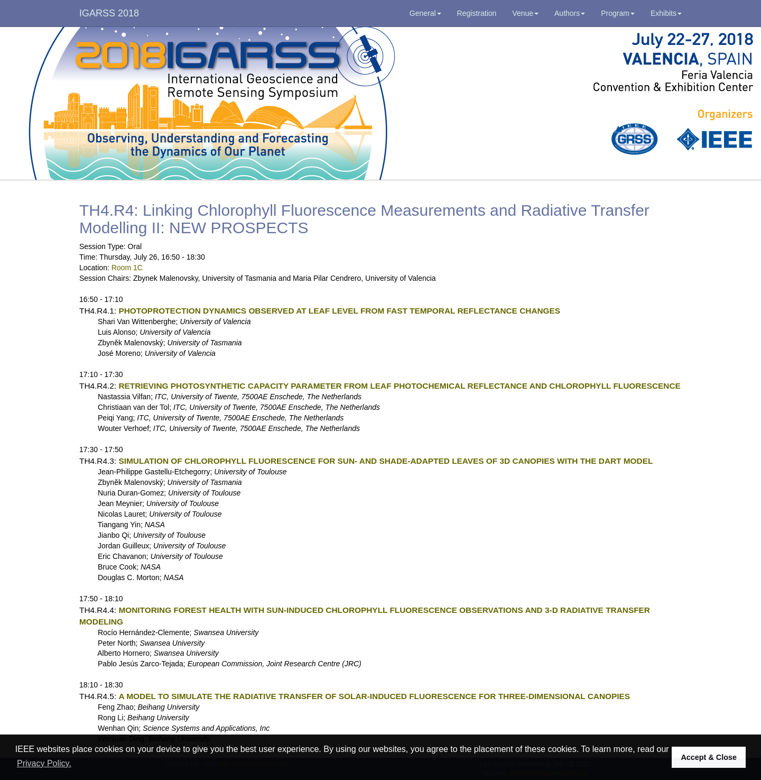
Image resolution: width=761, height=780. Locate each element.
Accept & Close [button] (709, 757)
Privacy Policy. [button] (44, 763)
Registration (477, 13)
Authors (569, 13)
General (425, 13)
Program (618, 13)
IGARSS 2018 (109, 13)
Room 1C (127, 267)
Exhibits (666, 13)
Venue (525, 13)
